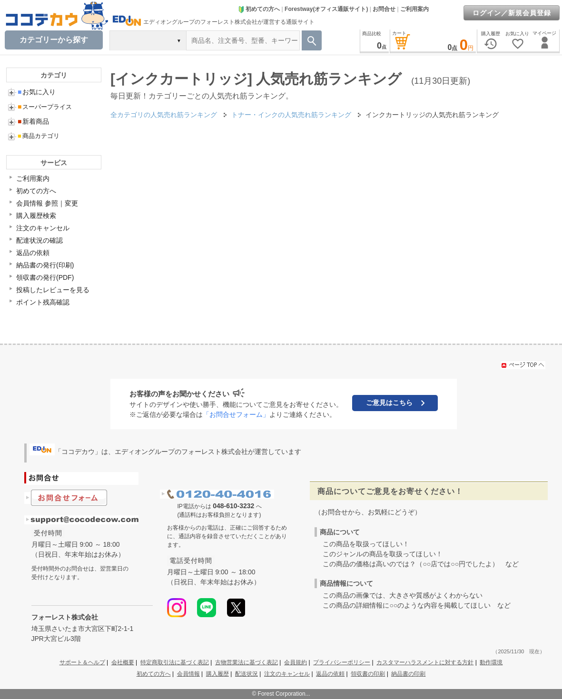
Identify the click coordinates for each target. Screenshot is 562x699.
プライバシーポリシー (341, 662)
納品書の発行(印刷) (45, 265)
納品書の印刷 (408, 673)
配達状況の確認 (39, 240)
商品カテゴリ (38, 135)
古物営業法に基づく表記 (246, 662)
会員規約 (295, 662)
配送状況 (246, 673)
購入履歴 (217, 673)
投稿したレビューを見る (52, 290)
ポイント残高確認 (42, 302)
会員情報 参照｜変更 (47, 203)
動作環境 (491, 662)
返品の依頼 (32, 252)
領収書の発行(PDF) (45, 277)
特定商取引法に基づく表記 (174, 662)
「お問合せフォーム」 (236, 414)
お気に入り (37, 92)
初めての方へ (259, 9)
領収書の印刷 (368, 673)
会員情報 (188, 673)
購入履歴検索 (36, 215)
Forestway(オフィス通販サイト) (326, 9)
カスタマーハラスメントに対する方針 (424, 662)
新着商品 (33, 121)
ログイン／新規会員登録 (512, 13)
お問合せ (384, 9)
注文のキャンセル (42, 228)
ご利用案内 (414, 9)
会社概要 (122, 662)
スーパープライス (45, 106)
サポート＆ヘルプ (82, 662)
